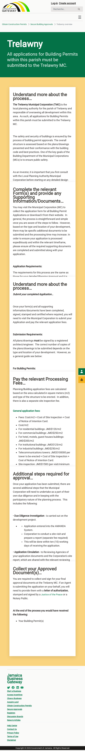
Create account (69, 3)
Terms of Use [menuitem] (12, 737)
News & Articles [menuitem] (13, 721)
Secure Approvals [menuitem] (14, 710)
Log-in (55, 3)
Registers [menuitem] (11, 714)
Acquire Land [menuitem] (12, 703)
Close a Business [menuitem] (14, 699)
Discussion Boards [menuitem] (15, 717)
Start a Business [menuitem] (14, 692)
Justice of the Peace (52, 595)
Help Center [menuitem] (12, 726)
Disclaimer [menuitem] (11, 741)
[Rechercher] (64, 9)
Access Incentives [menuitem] (14, 696)
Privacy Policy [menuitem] (13, 734)
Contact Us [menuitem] (12, 730)
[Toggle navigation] (80, 18)
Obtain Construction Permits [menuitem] (19, 707)
